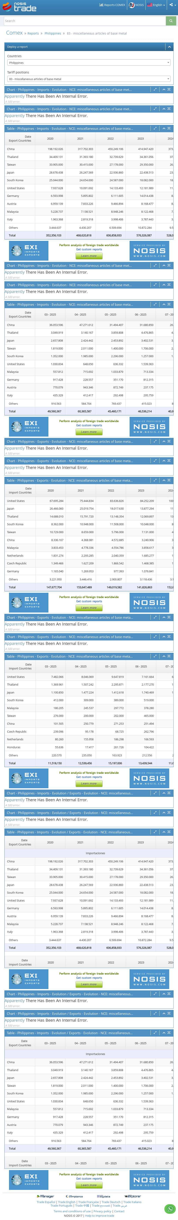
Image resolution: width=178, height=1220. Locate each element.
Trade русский (101, 1205)
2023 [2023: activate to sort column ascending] (141, 139)
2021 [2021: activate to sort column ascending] (80, 139)
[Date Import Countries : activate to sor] (20, 490)
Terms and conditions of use (72, 1211)
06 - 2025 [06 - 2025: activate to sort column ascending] (140, 314)
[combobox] (89, 62)
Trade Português (61, 1205)
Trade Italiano (132, 1202)
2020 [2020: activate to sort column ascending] (50, 139)
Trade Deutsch (111, 1202)
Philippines (53, 33)
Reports (33, 33)
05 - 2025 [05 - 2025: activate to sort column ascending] (110, 314)
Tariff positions (18, 72)
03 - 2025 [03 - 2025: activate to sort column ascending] (50, 314)
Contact (119, 1211)
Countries (14, 56)
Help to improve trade (99, 1216)
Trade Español (46, 1202)
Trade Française (88, 1202)
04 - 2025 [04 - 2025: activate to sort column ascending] (80, 314)
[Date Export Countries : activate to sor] (20, 138)
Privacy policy (103, 1211)
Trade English (66, 1202)
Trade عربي (120, 1205)
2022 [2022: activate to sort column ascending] (110, 139)
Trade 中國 (82, 1205)
